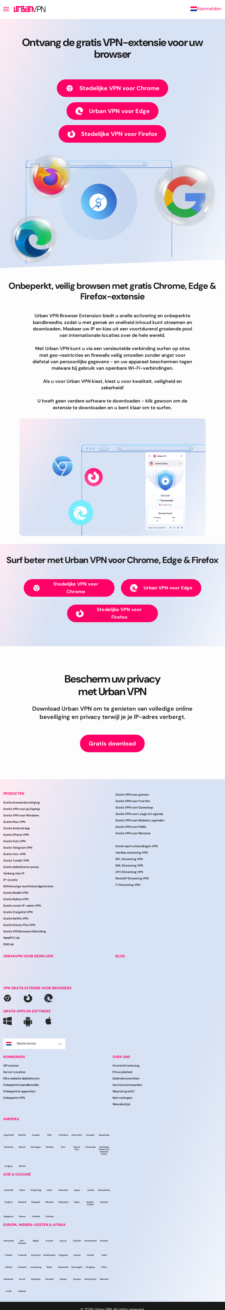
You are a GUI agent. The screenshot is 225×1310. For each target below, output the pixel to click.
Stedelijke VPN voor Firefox (112, 134)
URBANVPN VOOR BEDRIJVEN (28, 956)
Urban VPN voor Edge (112, 111)
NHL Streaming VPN (129, 865)
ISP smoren (11, 1065)
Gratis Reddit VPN (15, 893)
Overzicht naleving (125, 1065)
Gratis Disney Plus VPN (19, 925)
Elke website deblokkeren (21, 1078)
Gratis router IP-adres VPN (22, 906)
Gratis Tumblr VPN (16, 860)
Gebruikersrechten (125, 1078)
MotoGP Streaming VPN (132, 878)
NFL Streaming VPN (129, 859)
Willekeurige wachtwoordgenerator (28, 886)
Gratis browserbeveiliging (21, 802)
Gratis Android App (16, 828)
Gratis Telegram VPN (17, 848)
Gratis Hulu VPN (14, 841)
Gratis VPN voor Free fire (132, 801)
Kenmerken (14, 1057)
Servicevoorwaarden (127, 1085)
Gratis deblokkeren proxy (21, 867)
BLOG (120, 956)
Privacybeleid (122, 1072)
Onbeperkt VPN (14, 1098)
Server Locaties (14, 1072)
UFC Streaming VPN (129, 872)
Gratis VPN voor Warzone (133, 833)
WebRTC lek (11, 938)
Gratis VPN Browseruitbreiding (24, 931)
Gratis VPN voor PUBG (130, 827)
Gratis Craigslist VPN (18, 912)
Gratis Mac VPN (14, 822)
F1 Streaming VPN (127, 885)
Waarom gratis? (123, 1091)
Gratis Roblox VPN (15, 899)
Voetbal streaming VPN (131, 852)
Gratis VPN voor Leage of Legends (139, 814)
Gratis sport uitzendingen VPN (136, 846)
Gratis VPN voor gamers (132, 794)
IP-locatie (10, 880)
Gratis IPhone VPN (16, 835)
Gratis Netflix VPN (15, 918)
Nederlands (34, 1043)
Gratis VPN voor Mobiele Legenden (139, 820)
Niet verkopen (122, 1098)
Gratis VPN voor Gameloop (134, 807)
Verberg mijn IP (13, 873)
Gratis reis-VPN (14, 854)
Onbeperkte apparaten (19, 1091)
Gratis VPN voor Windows (21, 815)
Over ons (121, 1057)
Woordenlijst (121, 1104)
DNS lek (8, 944)
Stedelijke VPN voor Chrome (112, 88)
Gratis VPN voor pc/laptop (21, 809)
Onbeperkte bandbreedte (21, 1085)
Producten (13, 794)
